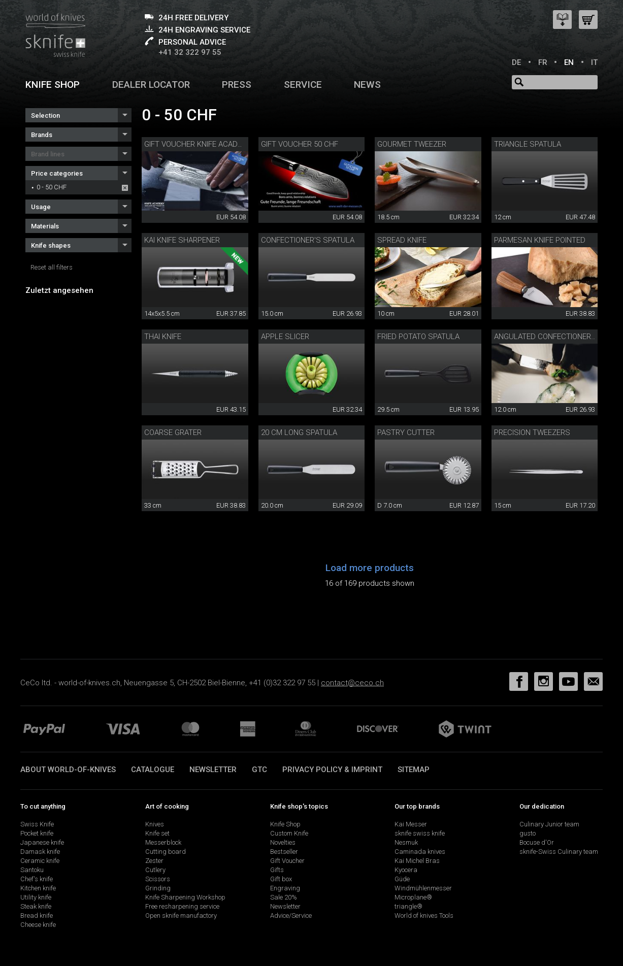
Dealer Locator (151, 84)
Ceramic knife (39, 860)
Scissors (157, 879)
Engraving (285, 888)
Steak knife (35, 906)
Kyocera (406, 870)
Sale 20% (283, 897)
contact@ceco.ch (352, 682)
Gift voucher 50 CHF (299, 144)
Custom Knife (289, 833)
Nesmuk (406, 842)
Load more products (369, 568)
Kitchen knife (38, 888)
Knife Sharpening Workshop (185, 897)
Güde (402, 879)
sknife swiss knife (420, 833)
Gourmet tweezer (411, 144)
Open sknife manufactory (181, 915)
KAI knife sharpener (182, 240)
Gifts (277, 870)
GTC (259, 769)
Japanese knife (42, 842)
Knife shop (52, 84)
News (367, 84)
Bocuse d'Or (536, 842)
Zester (154, 860)
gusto (527, 833)
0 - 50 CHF (52, 187)
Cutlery (155, 870)
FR (542, 62)
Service (303, 84)
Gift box (281, 879)
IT (594, 62)
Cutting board (165, 851)
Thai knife (162, 336)
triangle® (408, 906)
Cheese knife (38, 924)
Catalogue (152, 769)
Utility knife (35, 897)
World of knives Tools (424, 915)
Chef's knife (36, 879)
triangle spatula (527, 144)
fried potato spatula (418, 336)
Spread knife (402, 240)
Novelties (283, 842)
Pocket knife (36, 833)
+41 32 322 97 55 (189, 52)
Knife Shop (285, 824)
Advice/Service (291, 915)
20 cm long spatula (299, 432)
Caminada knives (420, 851)
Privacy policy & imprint (332, 769)
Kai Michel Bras (417, 860)
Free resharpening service (182, 906)
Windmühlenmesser (423, 888)
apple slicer (285, 336)
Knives (154, 824)
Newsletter (213, 769)
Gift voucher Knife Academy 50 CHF (211, 144)
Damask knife (40, 851)
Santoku (32, 870)
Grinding (158, 888)
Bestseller (284, 851)
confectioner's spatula (307, 240)
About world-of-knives (68, 769)
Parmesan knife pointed (539, 240)
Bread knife (36, 915)
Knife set (157, 833)
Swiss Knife (37, 824)
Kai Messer (411, 824)
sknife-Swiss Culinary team (558, 851)
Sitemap (414, 769)
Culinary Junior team (549, 824)
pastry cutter (406, 432)
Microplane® (413, 897)
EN (569, 62)
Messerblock (163, 842)
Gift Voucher (287, 860)
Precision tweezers (532, 432)
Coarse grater (173, 432)
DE (516, 62)
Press (236, 84)
